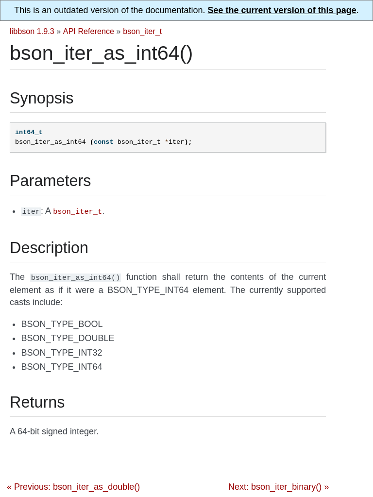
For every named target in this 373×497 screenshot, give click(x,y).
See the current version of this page (282, 10)
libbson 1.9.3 (32, 31)
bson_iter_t (142, 31)
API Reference (88, 31)
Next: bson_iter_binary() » (278, 485)
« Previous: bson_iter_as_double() (73, 485)
